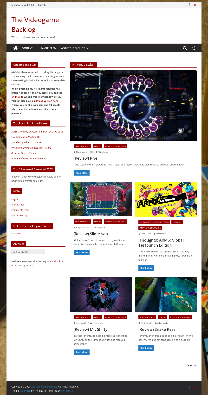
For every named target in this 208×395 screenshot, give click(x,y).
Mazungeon (48, 48)
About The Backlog (73, 48)
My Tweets (17, 233)
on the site (17, 96)
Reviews (97, 146)
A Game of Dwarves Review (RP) (28, 158)
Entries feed (18, 204)
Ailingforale (103, 152)
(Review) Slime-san (91, 233)
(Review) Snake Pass (157, 329)
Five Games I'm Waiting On (25, 136)
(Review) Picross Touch (23, 153)
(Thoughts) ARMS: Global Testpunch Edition (161, 242)
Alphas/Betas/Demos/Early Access (154, 222)
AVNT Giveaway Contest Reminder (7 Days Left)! (37, 131)
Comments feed (20, 209)
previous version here (45, 100)
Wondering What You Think (26, 142)
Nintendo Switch (82, 146)
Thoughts (177, 222)
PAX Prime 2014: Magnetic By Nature (31, 147)
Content (27, 48)
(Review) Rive (86, 158)
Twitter (18, 265)
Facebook (55, 261)
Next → (192, 365)
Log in (14, 199)
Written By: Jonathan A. (115, 146)
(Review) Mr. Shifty (90, 329)
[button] (34, 48)
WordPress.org (19, 215)
